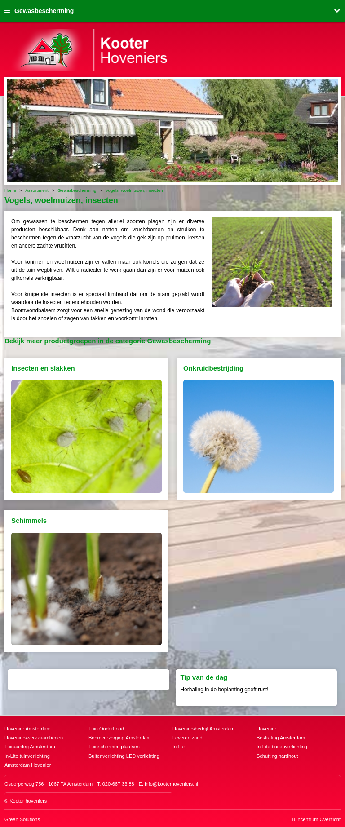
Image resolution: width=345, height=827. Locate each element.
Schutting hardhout (277, 756)
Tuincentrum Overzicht (316, 819)
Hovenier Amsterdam (27, 728)
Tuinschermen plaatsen (114, 746)
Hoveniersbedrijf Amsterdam (203, 728)
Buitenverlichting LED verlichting (123, 756)
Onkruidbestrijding (213, 368)
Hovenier (266, 728)
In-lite (178, 746)
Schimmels (29, 520)
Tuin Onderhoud (106, 728)
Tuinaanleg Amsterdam (29, 746)
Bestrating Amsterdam (281, 737)
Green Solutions (22, 819)
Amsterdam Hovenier (27, 765)
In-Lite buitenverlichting (282, 746)
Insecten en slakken (43, 368)
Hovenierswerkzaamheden (33, 737)
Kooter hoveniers (28, 801)
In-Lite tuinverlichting (27, 756)
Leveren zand (187, 737)
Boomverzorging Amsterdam (119, 737)
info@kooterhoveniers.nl (171, 784)
